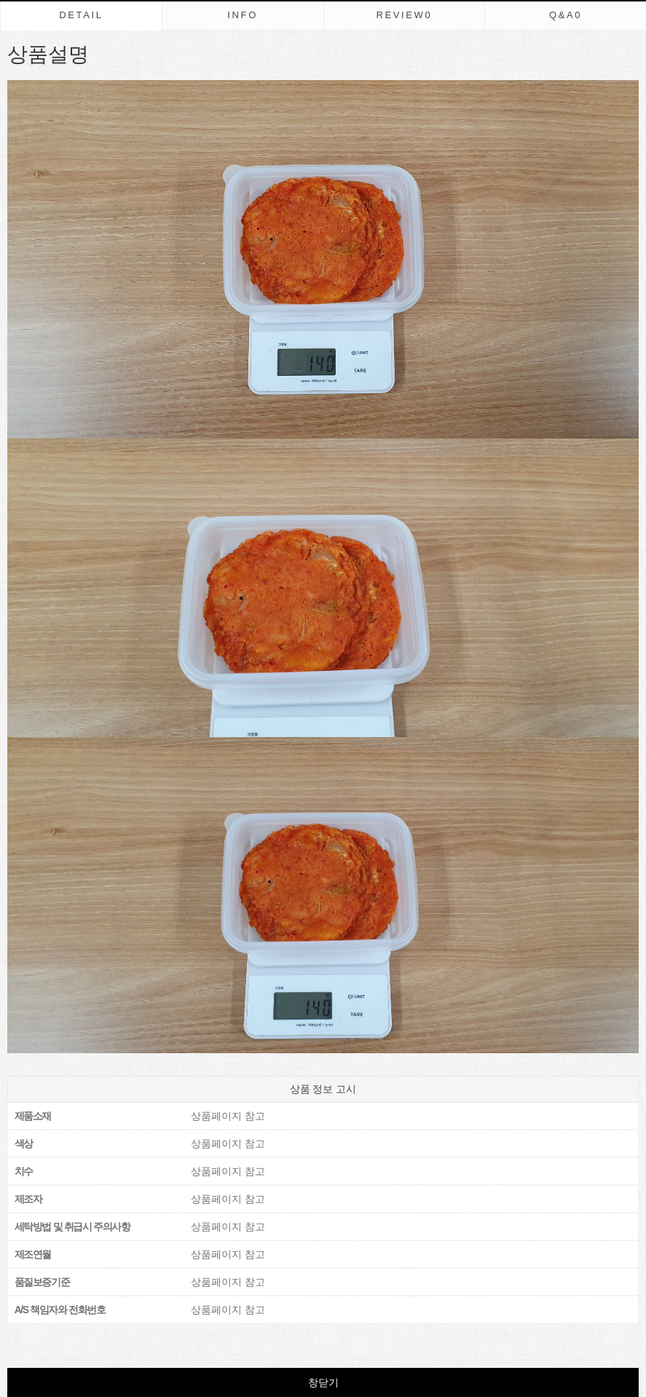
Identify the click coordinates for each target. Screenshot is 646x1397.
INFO (242, 14)
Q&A (565, 14)
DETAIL (81, 14)
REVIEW (404, 14)
